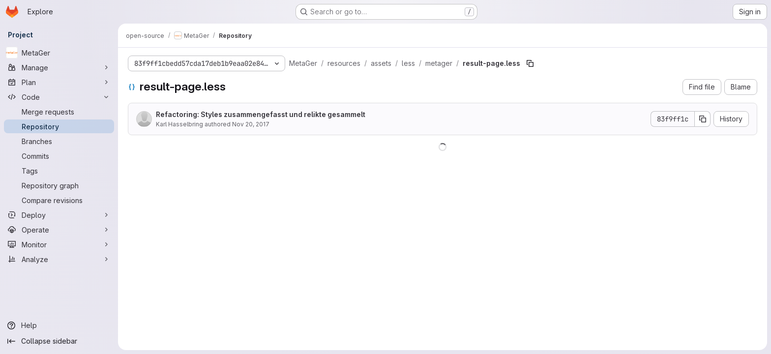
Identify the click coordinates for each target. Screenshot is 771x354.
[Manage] (59, 67)
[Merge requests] (59, 111)
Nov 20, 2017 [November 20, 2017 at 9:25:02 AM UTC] (250, 124)
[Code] (59, 97)
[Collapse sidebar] (59, 341)
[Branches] (59, 141)
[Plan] (59, 82)
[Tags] (59, 170)
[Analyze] (59, 259)
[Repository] (59, 126)
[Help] (59, 325)
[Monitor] (59, 244)
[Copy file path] (530, 63)
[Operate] (59, 229)
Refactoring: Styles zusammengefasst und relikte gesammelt (260, 114)
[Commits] (59, 156)
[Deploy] (59, 215)
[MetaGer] (59, 52)
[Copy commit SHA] (703, 119)
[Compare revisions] (59, 200)
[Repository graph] (59, 185)
